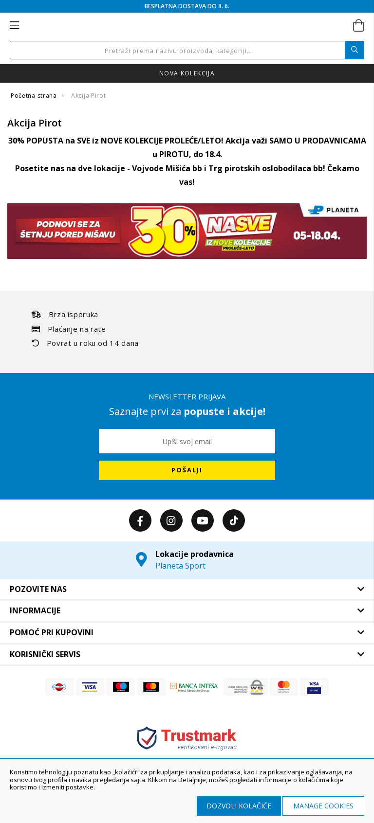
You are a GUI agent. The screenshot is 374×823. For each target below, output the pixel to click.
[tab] (187, 589)
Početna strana (34, 95)
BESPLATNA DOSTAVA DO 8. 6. (187, 6)
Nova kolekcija (187, 73)
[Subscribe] (187, 470)
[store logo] (186, 26)
